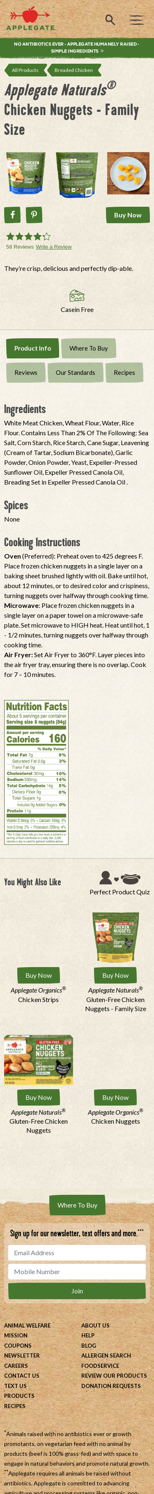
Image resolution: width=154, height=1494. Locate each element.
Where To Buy (88, 348)
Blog (88, 1345)
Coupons (18, 1345)
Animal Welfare (27, 1325)
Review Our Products (114, 1375)
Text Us (15, 1386)
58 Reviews (20, 247)
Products (19, 1395)
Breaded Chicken (74, 70)
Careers (16, 1365)
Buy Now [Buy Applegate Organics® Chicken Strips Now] (38, 975)
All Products (25, 70)
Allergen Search (106, 1355)
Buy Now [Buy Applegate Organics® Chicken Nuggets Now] (115, 1097)
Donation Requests (111, 1386)
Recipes (124, 372)
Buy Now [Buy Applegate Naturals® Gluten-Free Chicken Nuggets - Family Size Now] (115, 975)
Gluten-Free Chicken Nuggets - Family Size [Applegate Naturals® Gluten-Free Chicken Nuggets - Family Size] (115, 999)
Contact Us (21, 1375)
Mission (16, 1335)
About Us (95, 1325)
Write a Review (53, 247)
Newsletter (22, 1355)
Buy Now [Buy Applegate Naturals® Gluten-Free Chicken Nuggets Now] (38, 1097)
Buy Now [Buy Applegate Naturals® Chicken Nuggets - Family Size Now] (128, 215)
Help (87, 1335)
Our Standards (75, 372)
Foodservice (100, 1365)
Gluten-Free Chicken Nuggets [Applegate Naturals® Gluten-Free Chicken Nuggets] (38, 1121)
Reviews (25, 372)
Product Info (32, 348)
